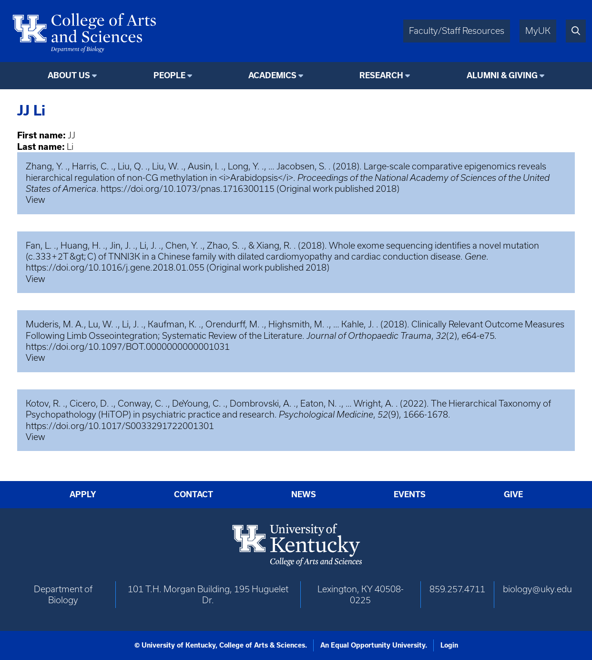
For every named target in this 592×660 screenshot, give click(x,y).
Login (449, 645)
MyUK (538, 31)
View (35, 200)
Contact (193, 494)
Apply (83, 494)
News (303, 494)
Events (410, 494)
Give (513, 494)
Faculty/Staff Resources (456, 31)
